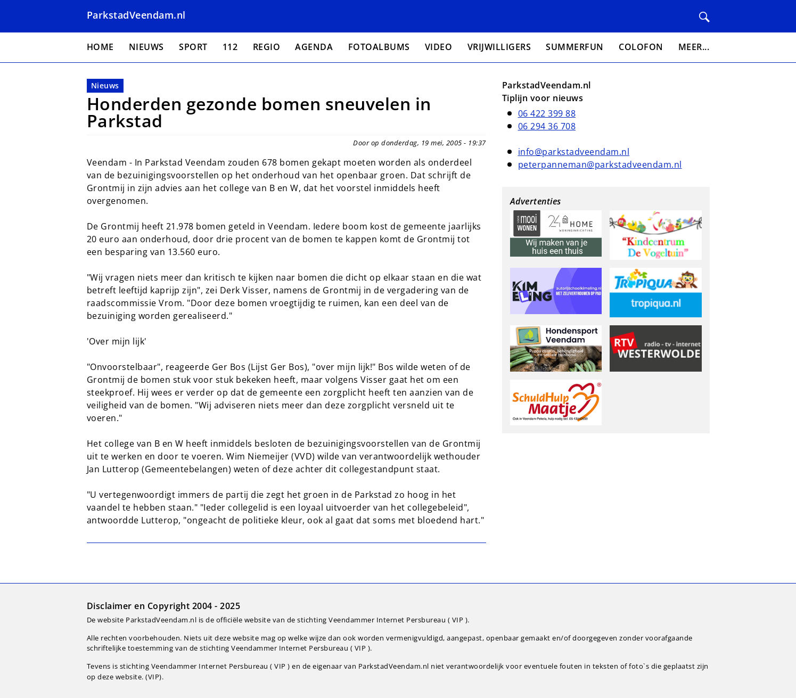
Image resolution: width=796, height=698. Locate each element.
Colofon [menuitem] (641, 47)
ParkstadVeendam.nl (136, 15)
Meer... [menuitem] (694, 47)
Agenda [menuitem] (314, 47)
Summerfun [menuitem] (575, 47)
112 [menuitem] (230, 47)
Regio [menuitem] (267, 47)
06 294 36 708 (547, 126)
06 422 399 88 (547, 113)
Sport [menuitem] (193, 47)
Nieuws (105, 85)
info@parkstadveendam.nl (574, 152)
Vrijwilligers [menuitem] (499, 47)
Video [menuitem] (439, 47)
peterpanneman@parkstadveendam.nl (600, 164)
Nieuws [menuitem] (146, 47)
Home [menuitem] (100, 47)
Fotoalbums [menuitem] (379, 47)
